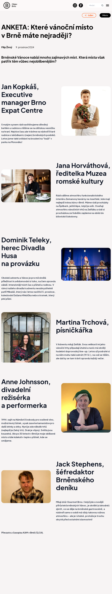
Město (105, 15)
